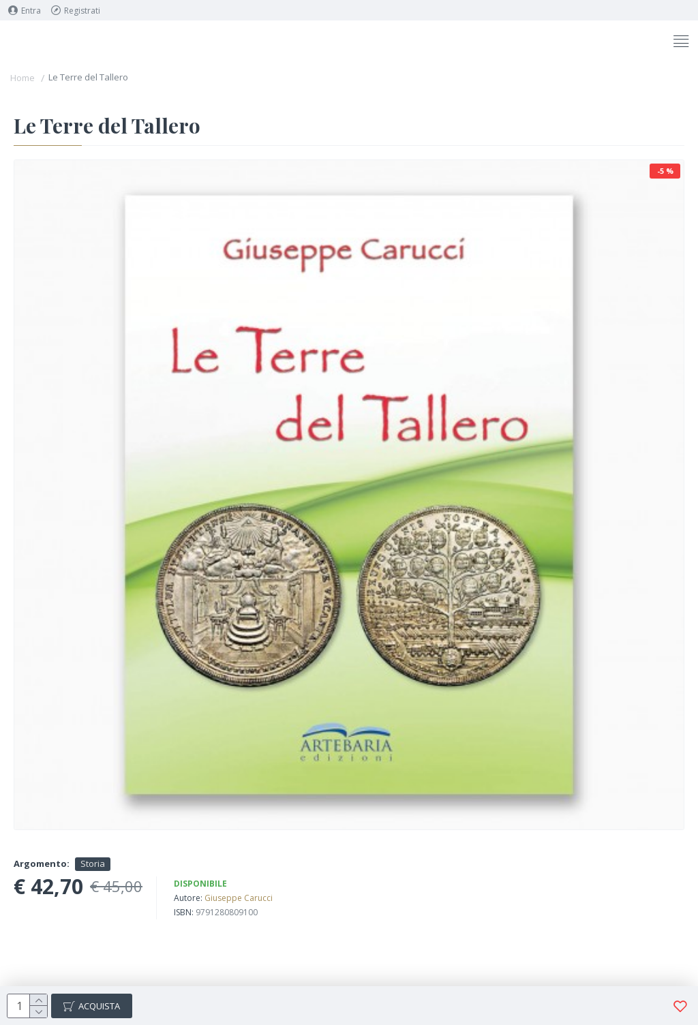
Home (22, 78)
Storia (92, 863)
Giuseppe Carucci (238, 898)
